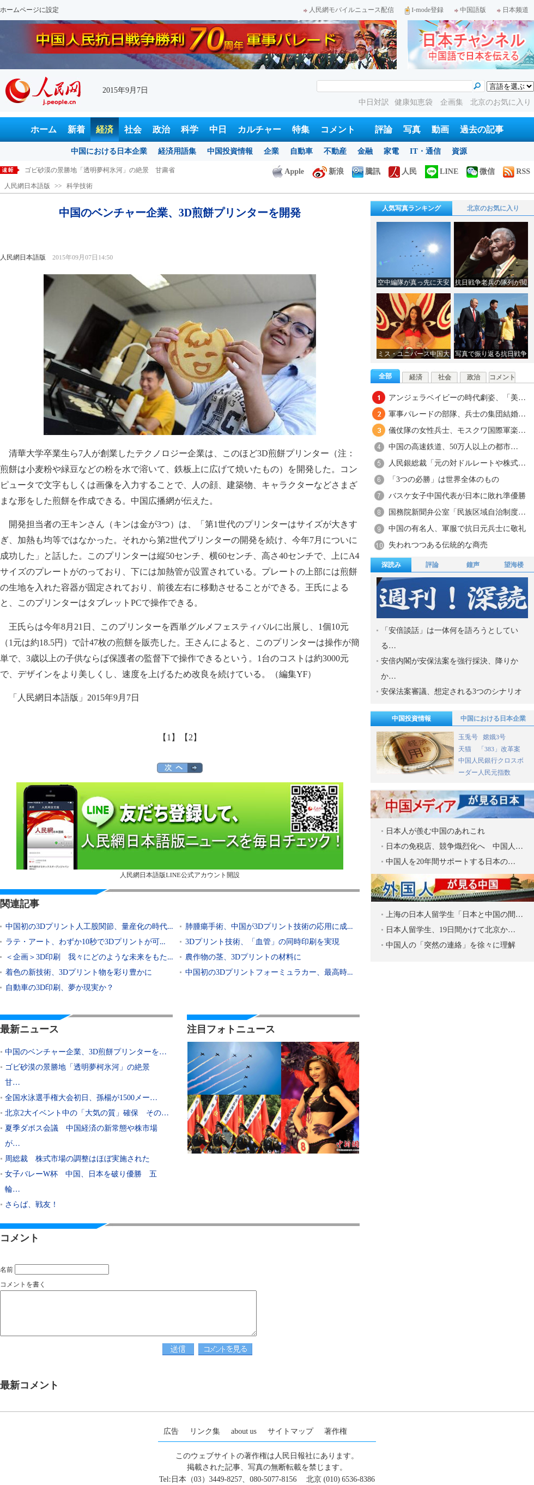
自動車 (301, 151)
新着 (76, 129)
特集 (301, 129)
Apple (288, 171)
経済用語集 (177, 151)
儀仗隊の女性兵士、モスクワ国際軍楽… (457, 430)
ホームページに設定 (29, 10)
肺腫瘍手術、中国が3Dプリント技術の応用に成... (269, 926)
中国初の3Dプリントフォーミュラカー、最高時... (269, 972)
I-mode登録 (424, 10)
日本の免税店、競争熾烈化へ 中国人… (454, 846)
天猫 (465, 749)
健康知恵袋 (415, 102)
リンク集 (205, 1431)
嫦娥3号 (494, 737)
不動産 (335, 151)
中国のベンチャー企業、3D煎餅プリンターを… (86, 1052)
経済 (104, 129)
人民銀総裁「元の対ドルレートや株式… (457, 463)
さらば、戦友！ (31, 1204)
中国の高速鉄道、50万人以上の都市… (453, 447)
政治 (161, 129)
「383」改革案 (499, 749)
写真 (412, 129)
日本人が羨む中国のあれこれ (435, 831)
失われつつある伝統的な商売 (438, 545)
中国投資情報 (230, 151)
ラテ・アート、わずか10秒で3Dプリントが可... (85, 942)
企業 (271, 151)
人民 (403, 171)
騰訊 (366, 171)
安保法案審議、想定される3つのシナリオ (451, 691)
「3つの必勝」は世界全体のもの (444, 479)
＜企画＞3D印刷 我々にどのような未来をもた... (89, 957)
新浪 (328, 171)
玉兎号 (468, 737)
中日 (218, 129)
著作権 (335, 1431)
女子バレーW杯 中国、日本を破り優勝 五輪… (81, 1181)
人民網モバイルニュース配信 (349, 10)
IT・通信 (425, 151)
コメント (337, 129)
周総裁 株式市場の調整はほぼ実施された (77, 1159)
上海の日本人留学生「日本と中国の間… (454, 914)
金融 (365, 151)
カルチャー (259, 129)
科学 (189, 129)
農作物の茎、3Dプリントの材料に (243, 957)
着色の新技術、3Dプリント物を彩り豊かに (78, 972)
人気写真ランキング (411, 208)
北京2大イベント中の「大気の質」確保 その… (87, 1113)
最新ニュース (29, 1029)
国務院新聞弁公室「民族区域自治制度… (457, 512)
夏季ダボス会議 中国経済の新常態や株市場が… (81, 1136)
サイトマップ (290, 1431)
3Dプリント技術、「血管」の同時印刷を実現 (262, 942)
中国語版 (470, 10)
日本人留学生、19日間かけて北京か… (450, 930)
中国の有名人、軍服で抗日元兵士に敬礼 (457, 528)
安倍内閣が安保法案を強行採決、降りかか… (449, 668)
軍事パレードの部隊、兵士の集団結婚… (457, 414)
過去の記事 (481, 129)
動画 (440, 129)
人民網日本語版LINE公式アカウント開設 (179, 830)
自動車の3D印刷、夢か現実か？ (59, 987)
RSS (516, 171)
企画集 (452, 102)
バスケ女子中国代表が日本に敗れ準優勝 (457, 496)
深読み (391, 565)
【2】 (191, 737)
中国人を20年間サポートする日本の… (450, 862)
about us (244, 1431)
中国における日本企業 (109, 151)
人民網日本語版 (27, 186)
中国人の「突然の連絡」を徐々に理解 (450, 945)
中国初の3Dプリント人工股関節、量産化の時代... (89, 926)
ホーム (44, 129)
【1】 (169, 737)
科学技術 (79, 186)
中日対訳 (374, 102)
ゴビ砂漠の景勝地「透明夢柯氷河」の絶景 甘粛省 (100, 170)
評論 (383, 129)
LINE (441, 171)
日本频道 (513, 10)
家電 (391, 151)
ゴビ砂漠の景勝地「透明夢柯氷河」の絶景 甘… (81, 1074)
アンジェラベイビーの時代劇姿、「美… (457, 398)
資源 (459, 151)
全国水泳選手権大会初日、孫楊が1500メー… (81, 1098)
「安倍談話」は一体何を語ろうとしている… (449, 638)
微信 (480, 171)
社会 (133, 129)
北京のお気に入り (500, 102)
